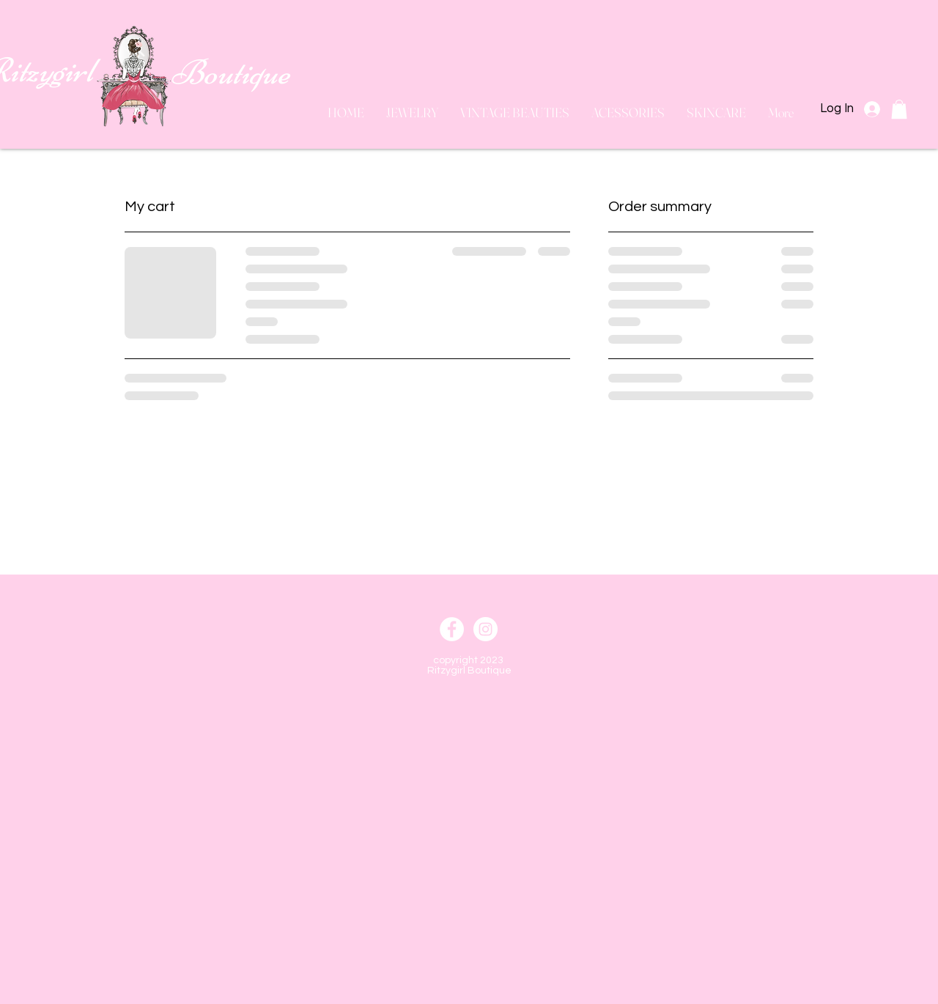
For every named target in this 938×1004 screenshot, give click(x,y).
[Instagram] (485, 629)
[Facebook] (452, 629)
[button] (899, 109)
